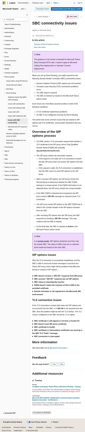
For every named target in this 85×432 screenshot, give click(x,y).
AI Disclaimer (6, 427)
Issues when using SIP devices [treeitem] (17, 81)
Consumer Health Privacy (64, 427)
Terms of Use (6, 430)
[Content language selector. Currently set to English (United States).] (12, 422)
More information (40, 47)
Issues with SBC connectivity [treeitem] (14, 121)
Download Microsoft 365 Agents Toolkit (66, 9)
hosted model (43, 241)
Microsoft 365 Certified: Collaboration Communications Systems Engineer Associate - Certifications (56, 399)
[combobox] (15, 19)
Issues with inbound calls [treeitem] (16, 108)
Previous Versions (20, 427)
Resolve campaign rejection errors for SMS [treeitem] (15, 135)
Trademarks (18, 430)
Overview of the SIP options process (46, 44)
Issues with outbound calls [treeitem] (17, 116)
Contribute (39, 427)
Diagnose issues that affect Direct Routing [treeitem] (17, 98)
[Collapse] (27, 15)
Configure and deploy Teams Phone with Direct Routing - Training (56, 386)
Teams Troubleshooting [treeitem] (12, 24)
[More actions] (81, 16)
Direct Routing (43, 16)
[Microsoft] (4, 3)
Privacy (48, 427)
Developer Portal (43, 9)
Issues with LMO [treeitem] (13, 112)
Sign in (80, 3)
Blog (30, 427)
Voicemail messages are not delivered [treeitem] (16, 141)
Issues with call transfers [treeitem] (16, 104)
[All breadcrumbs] (34, 16)
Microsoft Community (58, 348)
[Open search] (74, 3)
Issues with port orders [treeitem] (14, 85)
